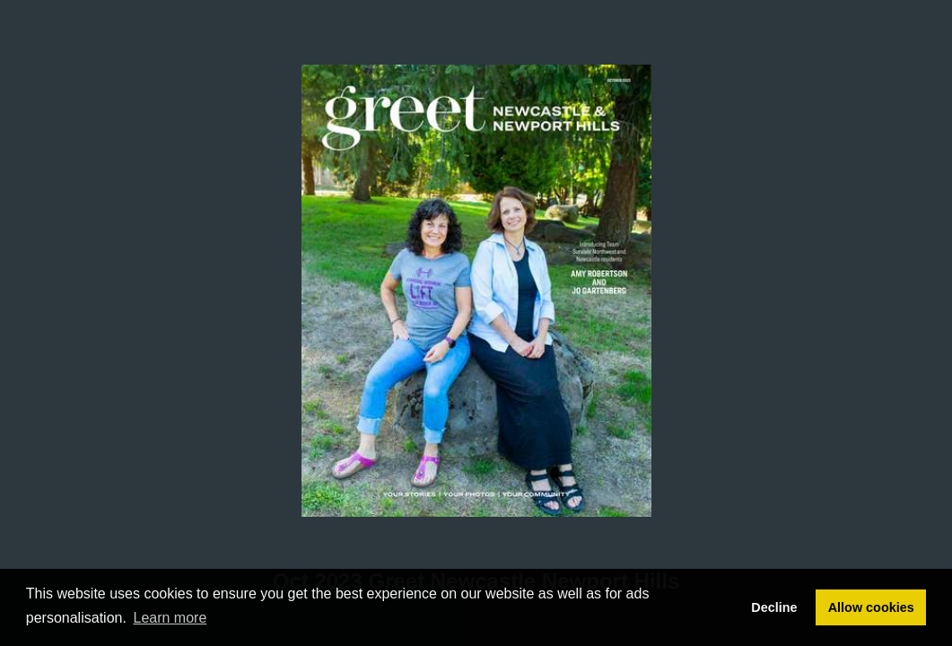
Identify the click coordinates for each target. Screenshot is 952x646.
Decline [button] (774, 607)
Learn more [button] (170, 617)
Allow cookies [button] (871, 607)
